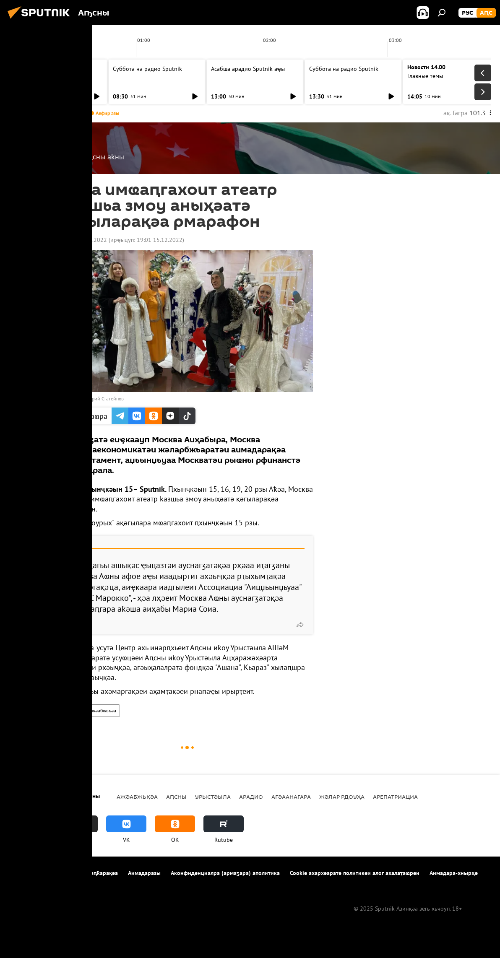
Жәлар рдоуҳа (342, 796)
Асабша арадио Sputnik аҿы (52, 69)
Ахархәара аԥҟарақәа (89, 873)
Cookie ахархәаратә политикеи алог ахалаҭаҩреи (354, 873)
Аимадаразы (144, 873)
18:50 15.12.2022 (84, 240)
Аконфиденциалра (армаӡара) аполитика (225, 873)
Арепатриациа (395, 796)
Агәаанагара (291, 796)
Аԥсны (72, 710)
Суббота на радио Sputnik (147, 69)
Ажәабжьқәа (102, 710)
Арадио (251, 796)
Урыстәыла (213, 796)
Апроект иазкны (30, 873)
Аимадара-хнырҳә (454, 873)
